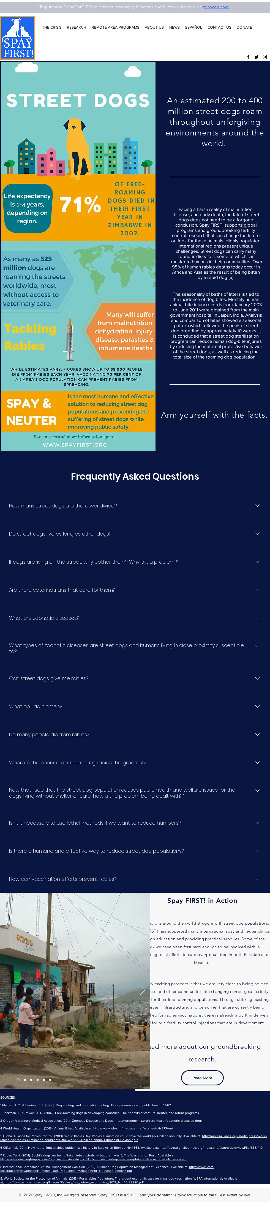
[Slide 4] (18, 1079)
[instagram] (265, 57)
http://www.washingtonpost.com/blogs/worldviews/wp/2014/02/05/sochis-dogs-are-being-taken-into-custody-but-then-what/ (93, 1159)
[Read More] (202, 1077)
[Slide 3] (38, 1080)
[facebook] (248, 57)
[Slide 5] (44, 1080)
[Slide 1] (25, 1080)
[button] (51, 27)
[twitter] (256, 57)
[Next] (142, 990)
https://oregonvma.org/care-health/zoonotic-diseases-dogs (158, 1121)
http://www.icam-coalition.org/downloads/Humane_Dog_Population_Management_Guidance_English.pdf (107, 1169)
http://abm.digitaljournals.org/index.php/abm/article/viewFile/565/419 (211, 1148)
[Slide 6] (50, 1080)
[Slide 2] (31, 1080)
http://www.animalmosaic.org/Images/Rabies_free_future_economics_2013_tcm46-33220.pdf (74, 1182)
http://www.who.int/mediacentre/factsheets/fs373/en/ (133, 1128)
